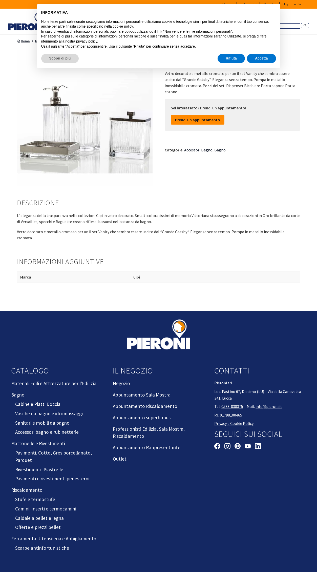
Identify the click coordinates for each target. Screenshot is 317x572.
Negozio (121, 383)
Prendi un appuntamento (197, 119)
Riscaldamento (27, 490)
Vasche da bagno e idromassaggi (49, 413)
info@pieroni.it (269, 406)
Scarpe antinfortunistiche (42, 548)
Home (23, 41)
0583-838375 (232, 406)
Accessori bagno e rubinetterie (47, 432)
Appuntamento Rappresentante (146, 447)
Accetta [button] (261, 58)
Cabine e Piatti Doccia (37, 404)
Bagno (220, 149)
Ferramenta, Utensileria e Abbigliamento (53, 539)
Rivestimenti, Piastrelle (39, 469)
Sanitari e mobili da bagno (42, 423)
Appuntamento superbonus (142, 418)
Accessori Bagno (198, 149)
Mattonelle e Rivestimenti (38, 443)
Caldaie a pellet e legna (39, 518)
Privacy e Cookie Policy (233, 423)
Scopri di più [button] (60, 58)
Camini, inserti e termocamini (45, 509)
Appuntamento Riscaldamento (145, 406)
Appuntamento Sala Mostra (142, 395)
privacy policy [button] (86, 41)
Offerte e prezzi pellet (38, 527)
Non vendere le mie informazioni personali (197, 31)
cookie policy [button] (123, 26)
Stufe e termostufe (35, 499)
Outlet (298, 4)
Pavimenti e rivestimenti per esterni (52, 479)
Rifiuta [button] (231, 58)
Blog (285, 4)
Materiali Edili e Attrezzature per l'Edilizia (53, 383)
